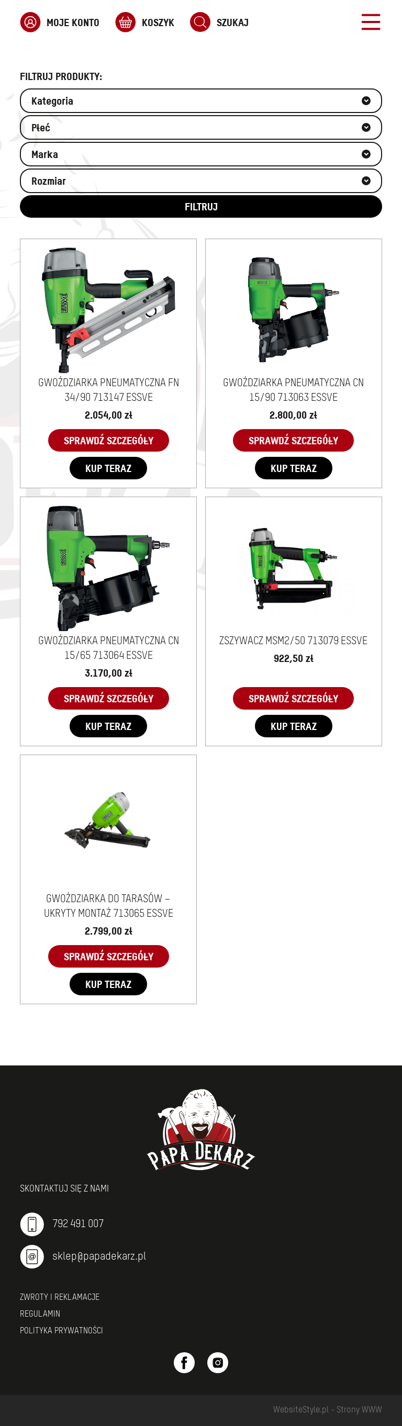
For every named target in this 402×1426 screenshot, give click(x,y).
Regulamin (40, 1314)
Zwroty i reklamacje (59, 1298)
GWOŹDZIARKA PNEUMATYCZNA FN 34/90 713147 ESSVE (108, 390)
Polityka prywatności (61, 1331)
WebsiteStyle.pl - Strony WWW (327, 1410)
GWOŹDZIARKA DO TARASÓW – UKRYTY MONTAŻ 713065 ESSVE (108, 906)
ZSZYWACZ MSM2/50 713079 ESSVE (293, 641)
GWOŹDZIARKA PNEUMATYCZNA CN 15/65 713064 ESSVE (108, 648)
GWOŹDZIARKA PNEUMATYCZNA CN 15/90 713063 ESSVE (293, 390)
